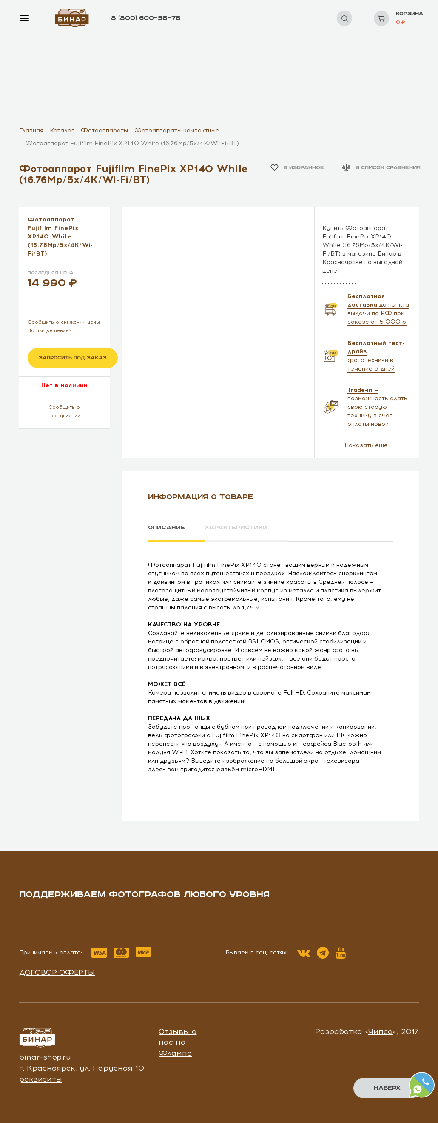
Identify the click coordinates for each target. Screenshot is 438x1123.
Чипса (380, 1031)
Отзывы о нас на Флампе (177, 1041)
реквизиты (40, 1078)
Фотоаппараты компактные (176, 130)
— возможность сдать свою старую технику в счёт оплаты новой (377, 407)
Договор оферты (57, 972)
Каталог (62, 130)
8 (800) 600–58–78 (146, 18)
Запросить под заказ (73, 358)
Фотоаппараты (104, 130)
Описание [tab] (166, 527)
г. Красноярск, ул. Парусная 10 (81, 1068)
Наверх (387, 1088)
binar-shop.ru (45, 1057)
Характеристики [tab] (236, 527)
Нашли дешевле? (50, 330)
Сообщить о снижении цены (64, 322)
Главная (31, 130)
